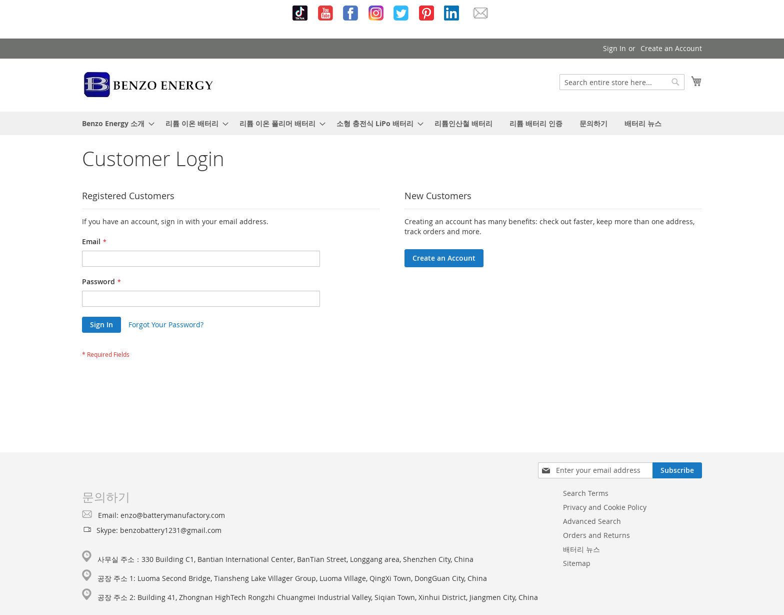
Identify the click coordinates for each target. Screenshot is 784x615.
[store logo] (149, 84)
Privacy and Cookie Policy (604, 507)
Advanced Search (592, 521)
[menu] (392, 123)
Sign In (614, 48)
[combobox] (622, 82)
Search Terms (585, 493)
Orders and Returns (596, 535)
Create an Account (671, 48)
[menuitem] (115, 123)
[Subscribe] (677, 470)
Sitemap (576, 563)
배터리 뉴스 (581, 549)
